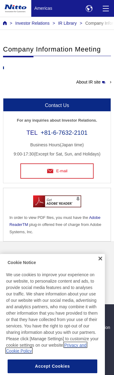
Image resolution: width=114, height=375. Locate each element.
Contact (66, 255)
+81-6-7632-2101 (64, 132)
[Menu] (105, 8)
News (8, 255)
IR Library (67, 23)
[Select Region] (89, 8)
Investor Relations (32, 23)
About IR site (90, 82)
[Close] (100, 266)
